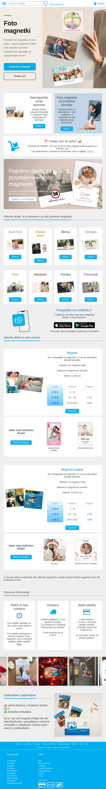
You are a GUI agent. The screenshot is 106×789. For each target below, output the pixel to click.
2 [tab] (34, 688)
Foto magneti (11, 773)
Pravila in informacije (49, 744)
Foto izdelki (27, 744)
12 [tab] (72, 688)
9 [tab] (60, 688)
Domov (18, 744)
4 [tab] (41, 688)
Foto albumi (11, 768)
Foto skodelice (12, 771)
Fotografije (10, 766)
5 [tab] (45, 688)
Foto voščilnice (12, 776)
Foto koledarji (11, 761)
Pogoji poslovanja (64, 744)
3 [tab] (38, 688)
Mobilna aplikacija (44, 763)
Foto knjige (10, 763)
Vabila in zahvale (12, 778)
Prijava (101, 3)
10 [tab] (64, 688)
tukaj (19, 644)
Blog (86, 744)
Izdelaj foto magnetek (20, 66)
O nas (81, 744)
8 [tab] (57, 688)
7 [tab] (53, 688)
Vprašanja (36, 744)
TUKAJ (90, 151)
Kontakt (74, 744)
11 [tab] (68, 688)
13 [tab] (75, 688)
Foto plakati (11, 781)
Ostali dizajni (21, 442)
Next (100, 436)
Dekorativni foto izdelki (14, 783)
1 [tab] (30, 688)
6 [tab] (49, 688)
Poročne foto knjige (17, 4)
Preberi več (20, 76)
